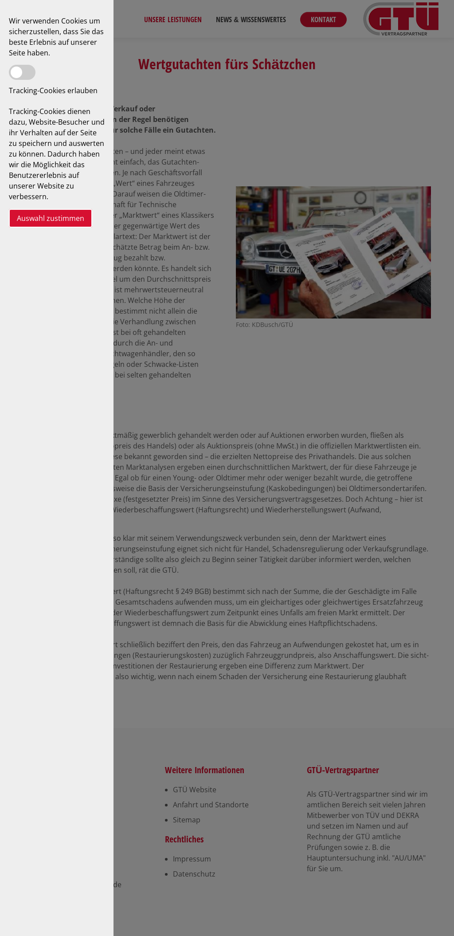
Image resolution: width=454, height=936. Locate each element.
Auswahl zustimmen (50, 218)
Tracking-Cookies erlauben (53, 90)
